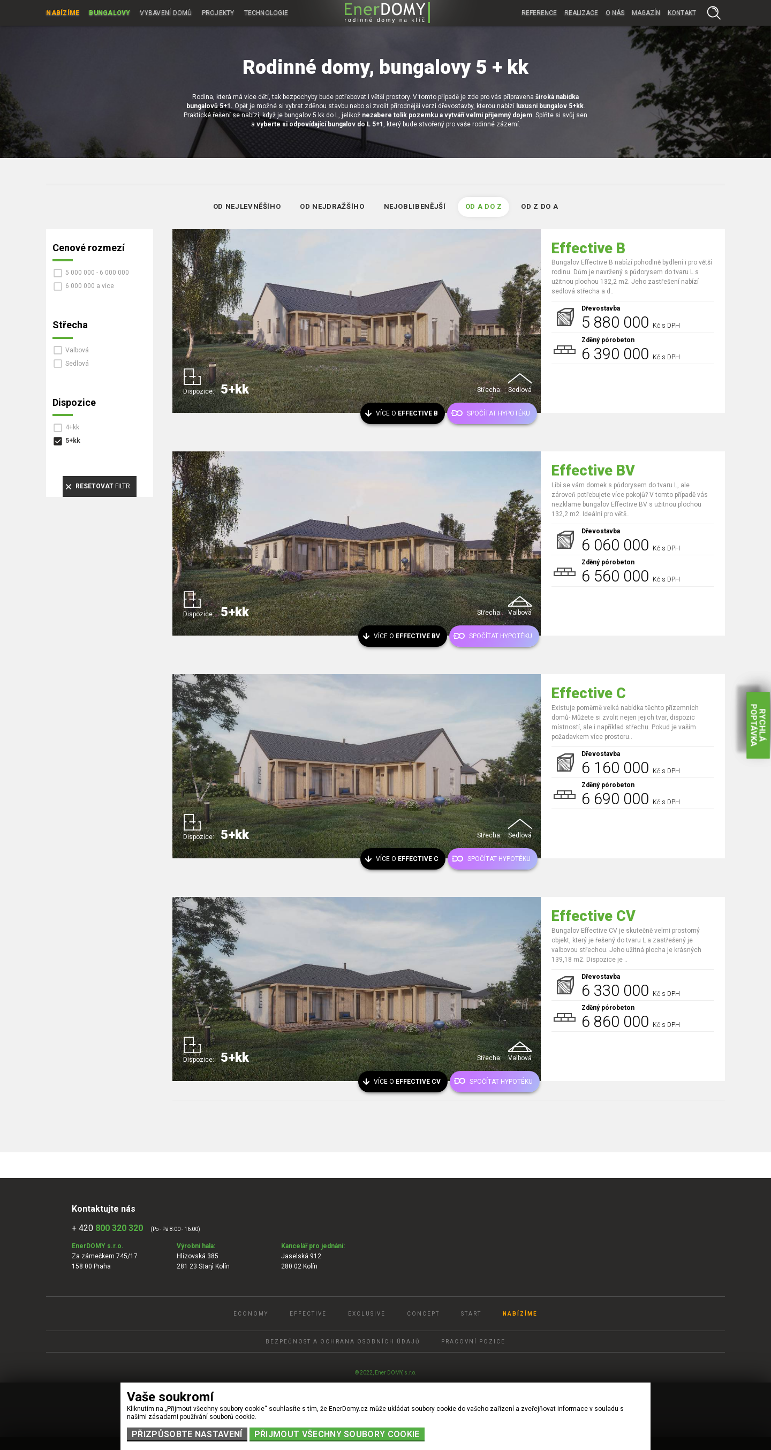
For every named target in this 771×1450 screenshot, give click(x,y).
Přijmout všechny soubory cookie (337, 1434)
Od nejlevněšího (247, 206)
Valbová (77, 350)
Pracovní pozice (473, 1342)
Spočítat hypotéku (498, 413)
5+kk (72, 440)
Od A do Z (483, 206)
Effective (308, 1314)
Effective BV (593, 470)
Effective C (588, 693)
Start (471, 1314)
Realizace (581, 13)
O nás (615, 13)
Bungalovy (109, 13)
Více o (407, 413)
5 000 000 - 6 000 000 (97, 272)
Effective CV (593, 916)
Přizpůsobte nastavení (187, 1434)
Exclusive (367, 1314)
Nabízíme (62, 13)
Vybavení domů (166, 13)
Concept (423, 1314)
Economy (250, 1314)
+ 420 (107, 1228)
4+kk (72, 427)
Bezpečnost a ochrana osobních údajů (343, 1342)
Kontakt (682, 13)
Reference (539, 13)
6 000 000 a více (89, 286)
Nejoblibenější (415, 206)
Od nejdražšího (332, 206)
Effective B (588, 248)
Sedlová (77, 363)
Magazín (646, 13)
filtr (102, 486)
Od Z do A (539, 206)
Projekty (218, 13)
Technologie (266, 13)
